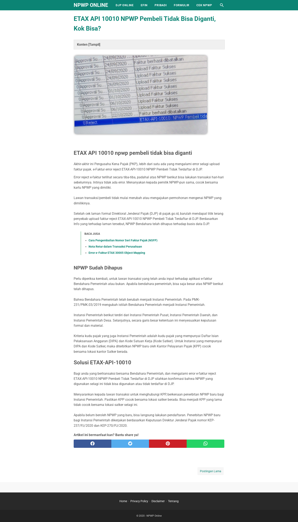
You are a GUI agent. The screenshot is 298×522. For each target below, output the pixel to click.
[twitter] (130, 444)
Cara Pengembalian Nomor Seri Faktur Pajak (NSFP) (123, 240)
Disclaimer (158, 501)
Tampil (94, 44)
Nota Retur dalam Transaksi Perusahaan (115, 246)
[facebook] (92, 444)
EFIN (144, 5)
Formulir (181, 5)
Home (123, 501)
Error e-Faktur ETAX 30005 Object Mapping (117, 252)
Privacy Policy (139, 501)
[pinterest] (168, 444)
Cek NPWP (204, 5)
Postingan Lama (210, 471)
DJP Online (125, 5)
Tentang (173, 501)
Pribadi (161, 5)
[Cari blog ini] (221, 5)
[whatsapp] (205, 444)
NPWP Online (91, 5)
